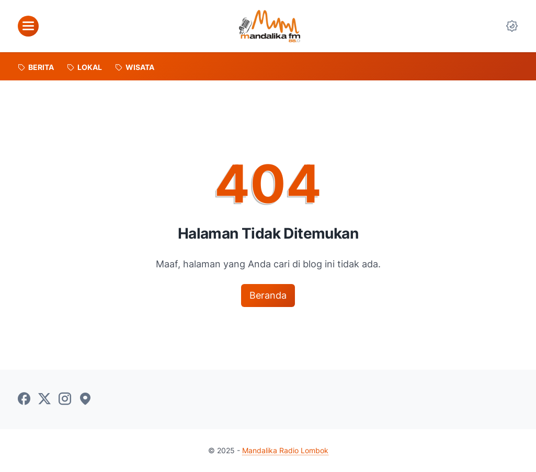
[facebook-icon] (24, 399)
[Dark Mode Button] (512, 26)
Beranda (268, 295)
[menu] (28, 26)
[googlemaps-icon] (85, 399)
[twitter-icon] (44, 399)
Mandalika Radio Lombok (285, 450)
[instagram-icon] (65, 399)
